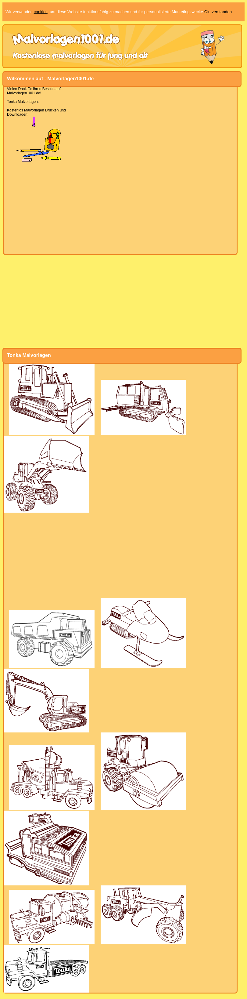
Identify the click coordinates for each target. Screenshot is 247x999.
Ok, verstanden (218, 11)
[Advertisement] (120, 208)
